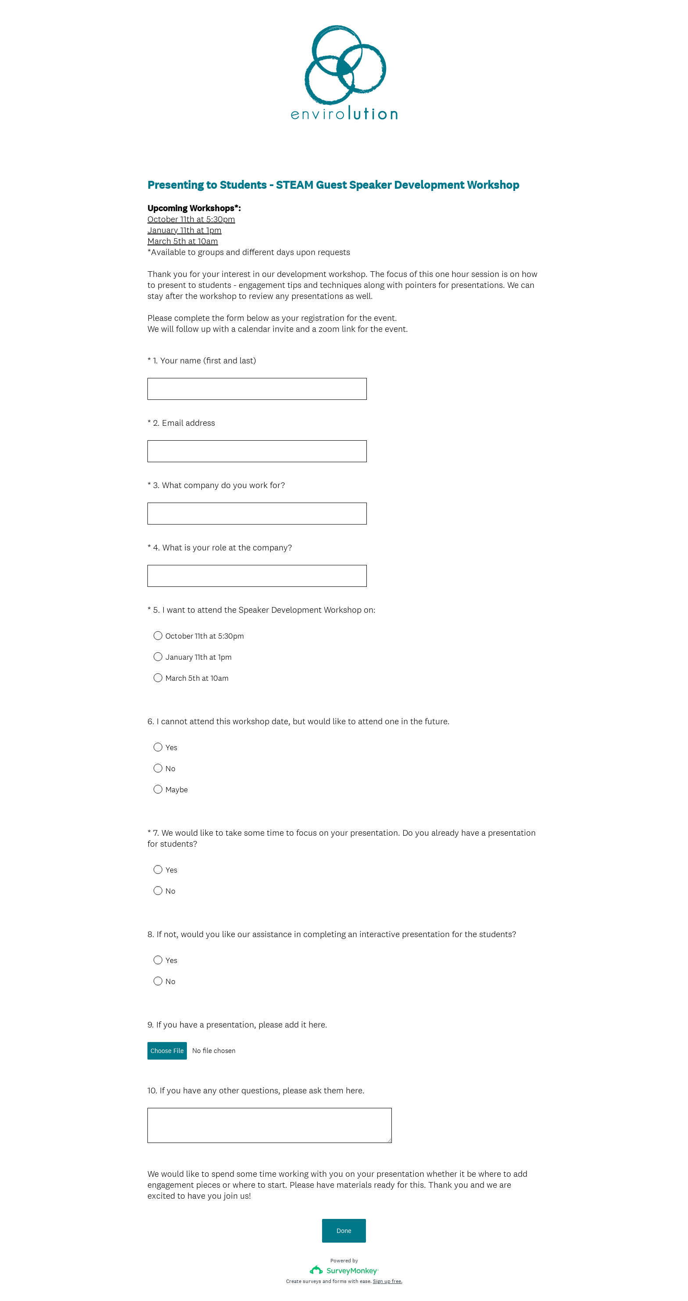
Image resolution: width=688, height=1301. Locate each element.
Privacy (324, 1279)
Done (344, 1186)
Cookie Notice (356, 1279)
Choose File (167, 1019)
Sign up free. (387, 1236)
